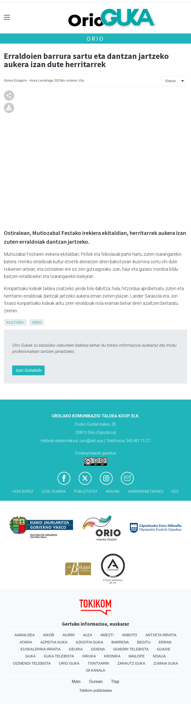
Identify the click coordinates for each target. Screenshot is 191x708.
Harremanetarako (145, 491)
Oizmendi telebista (32, 663)
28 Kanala (95, 670)
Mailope (137, 656)
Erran (165, 642)
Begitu (144, 642)
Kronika (112, 656)
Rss (175, 491)
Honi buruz (23, 491)
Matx (76, 681)
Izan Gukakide (28, 370)
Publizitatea (85, 491)
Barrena (120, 642)
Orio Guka (69, 663)
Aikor (48, 635)
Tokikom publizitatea (95, 690)
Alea (87, 635)
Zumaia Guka (165, 663)
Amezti (107, 635)
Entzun (170, 81)
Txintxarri (98, 663)
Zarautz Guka (131, 663)
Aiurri (68, 635)
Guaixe (163, 649)
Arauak (113, 491)
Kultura (14, 322)
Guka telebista (59, 656)
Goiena (98, 649)
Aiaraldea (24, 635)
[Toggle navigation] (7, 17)
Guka (30, 656)
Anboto (129, 635)
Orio (95, 39)
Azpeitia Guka (54, 642)
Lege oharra (54, 491)
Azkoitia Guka (89, 642)
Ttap (115, 681)
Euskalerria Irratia (41, 649)
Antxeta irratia (161, 635)
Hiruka (89, 656)
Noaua (159, 656)
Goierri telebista (130, 649)
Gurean (96, 681)
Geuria (76, 649)
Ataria (26, 642)
